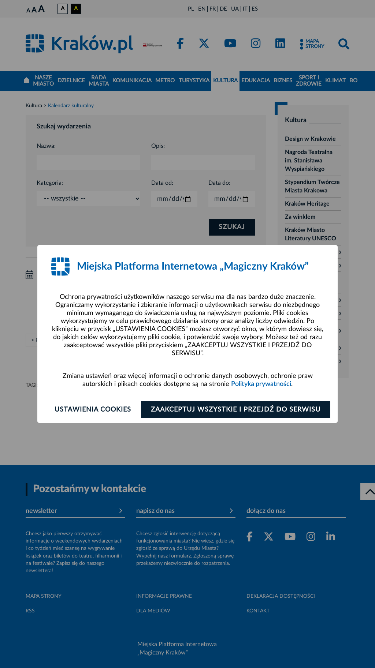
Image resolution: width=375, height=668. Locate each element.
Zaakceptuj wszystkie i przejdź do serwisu (235, 409)
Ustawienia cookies (93, 409)
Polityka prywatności (261, 384)
